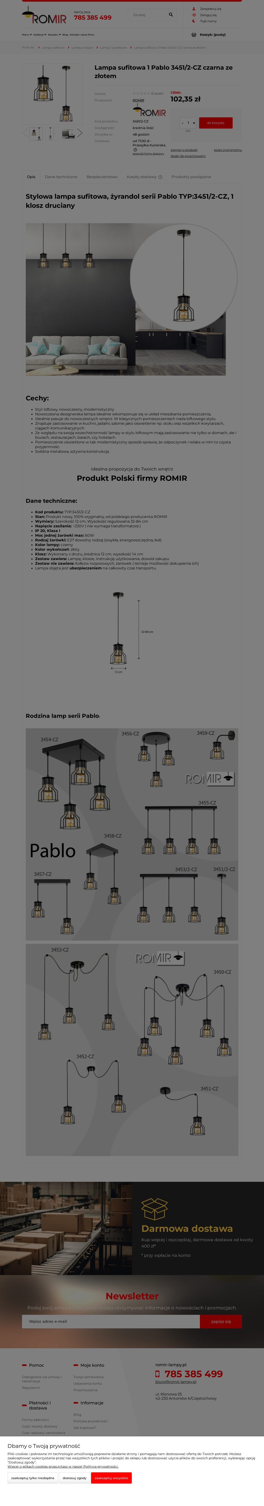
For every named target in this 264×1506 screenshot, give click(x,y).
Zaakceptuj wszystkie (111, 1478)
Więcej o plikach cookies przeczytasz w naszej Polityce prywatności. (62, 1466)
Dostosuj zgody (74, 1478)
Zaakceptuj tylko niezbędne (32, 1478)
